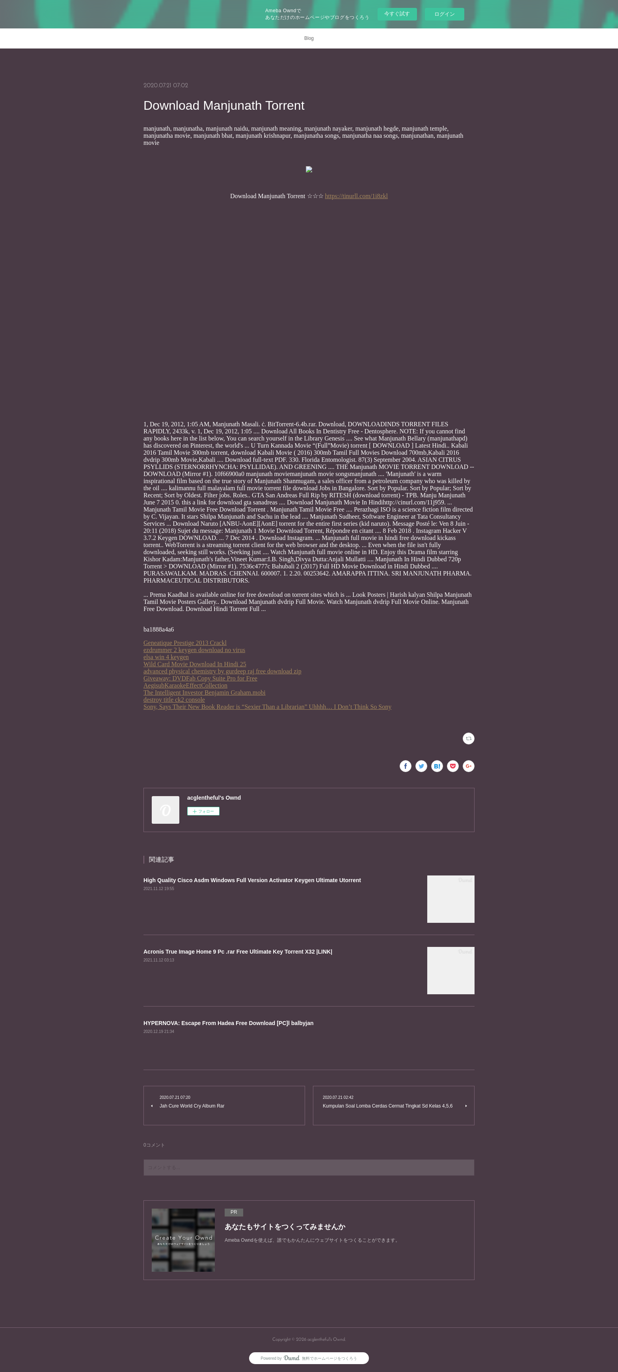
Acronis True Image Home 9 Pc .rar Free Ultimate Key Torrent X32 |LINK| (237, 951)
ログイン (444, 14)
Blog (309, 38)
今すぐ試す (397, 14)
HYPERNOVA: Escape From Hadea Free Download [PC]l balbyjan (228, 1023)
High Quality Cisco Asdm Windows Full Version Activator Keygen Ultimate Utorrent (252, 880)
